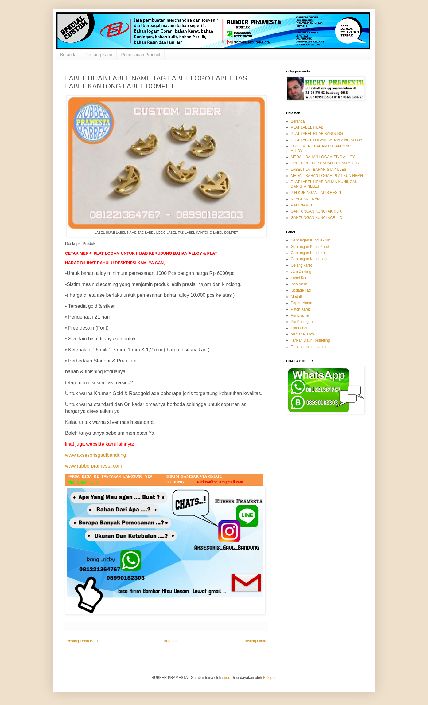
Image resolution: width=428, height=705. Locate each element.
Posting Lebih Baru (82, 641)
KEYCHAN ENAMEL (308, 199)
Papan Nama (301, 303)
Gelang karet (301, 265)
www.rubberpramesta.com (93, 465)
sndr (225, 678)
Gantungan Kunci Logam (311, 259)
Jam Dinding (301, 271)
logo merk (299, 284)
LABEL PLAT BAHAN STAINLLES (318, 169)
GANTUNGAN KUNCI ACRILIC (316, 218)
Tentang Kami (99, 54)
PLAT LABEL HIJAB (307, 127)
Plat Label (299, 328)
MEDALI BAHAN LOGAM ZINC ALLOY (323, 157)
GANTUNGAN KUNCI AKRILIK (316, 211)
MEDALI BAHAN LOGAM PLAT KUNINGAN (327, 176)
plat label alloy (302, 334)
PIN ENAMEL (302, 205)
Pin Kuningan (302, 321)
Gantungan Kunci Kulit (309, 253)
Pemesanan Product (140, 54)
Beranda (68, 54)
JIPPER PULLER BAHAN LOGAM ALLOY (325, 163)
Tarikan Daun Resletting (310, 340)
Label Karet (300, 278)
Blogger (269, 678)
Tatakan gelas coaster (309, 347)
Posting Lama (255, 641)
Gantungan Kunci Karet (310, 247)
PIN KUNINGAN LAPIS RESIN (316, 192)
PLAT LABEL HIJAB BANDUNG (317, 133)
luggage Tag (301, 290)
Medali (296, 297)
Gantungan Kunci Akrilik (310, 240)
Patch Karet (300, 309)
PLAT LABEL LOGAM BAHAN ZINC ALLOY (326, 140)
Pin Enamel (300, 315)
